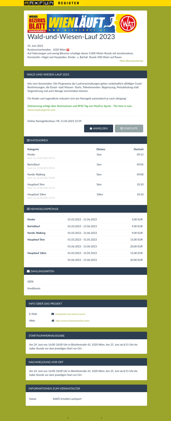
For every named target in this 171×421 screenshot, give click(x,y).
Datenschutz (108, 417)
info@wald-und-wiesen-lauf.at (70, 314)
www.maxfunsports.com (41, 109)
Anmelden (99, 128)
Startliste (129, 128)
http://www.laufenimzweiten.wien (72, 320)
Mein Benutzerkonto (131, 60)
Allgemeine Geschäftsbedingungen (85, 417)
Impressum (62, 417)
